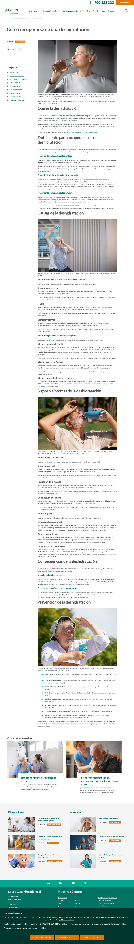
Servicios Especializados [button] (73, 11)
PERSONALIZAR (92, 937)
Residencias (62, 898)
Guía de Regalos (15, 93)
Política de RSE (12, 907)
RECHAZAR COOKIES (67, 937)
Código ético (12, 904)
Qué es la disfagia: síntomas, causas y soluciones (111, 856)
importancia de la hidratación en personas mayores (80, 132)
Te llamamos (125, 2)
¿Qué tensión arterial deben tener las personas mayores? (50, 838)
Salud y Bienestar (15, 83)
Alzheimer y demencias (105, 900)
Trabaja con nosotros (14, 899)
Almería (60, 903)
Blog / (11, 18)
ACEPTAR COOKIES (42, 937)
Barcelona (61, 907)
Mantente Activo (15, 96)
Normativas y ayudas (17, 76)
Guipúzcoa (78, 907)
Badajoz (77, 903)
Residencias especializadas (107, 898)
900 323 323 (101, 3)
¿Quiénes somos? (13, 896)
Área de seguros (99, 11)
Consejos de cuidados (17, 89)
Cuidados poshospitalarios (106, 903)
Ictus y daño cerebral (104, 906)
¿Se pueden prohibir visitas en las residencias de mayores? (48, 819)
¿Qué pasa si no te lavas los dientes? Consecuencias (49, 856)
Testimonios (14, 72)
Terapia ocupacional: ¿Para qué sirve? (111, 836)
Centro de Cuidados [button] (51, 11)
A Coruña (61, 900)
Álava (77, 900)
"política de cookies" (66, 920)
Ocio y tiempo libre (16, 86)
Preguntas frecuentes (14, 902)
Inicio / (8, 18)
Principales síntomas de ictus (108, 818)
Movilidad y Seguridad (17, 100)
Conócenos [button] (34, 11)
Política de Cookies (118, 924)
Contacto (111, 11)
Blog (88, 11)
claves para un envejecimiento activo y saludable (77, 347)
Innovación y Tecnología (18, 79)
